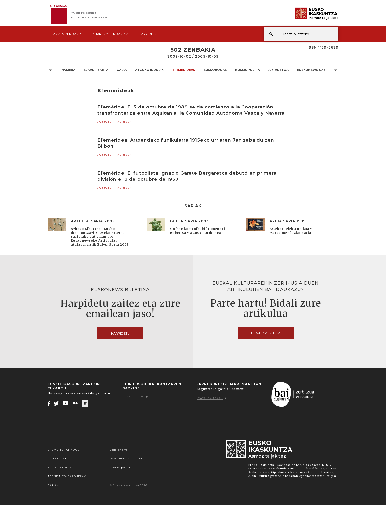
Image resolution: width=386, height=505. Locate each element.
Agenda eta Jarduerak (67, 476)
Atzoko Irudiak (149, 69)
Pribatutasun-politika (126, 458)
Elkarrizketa (96, 69)
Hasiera (68, 69)
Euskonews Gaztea (314, 69)
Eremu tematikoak (63, 449)
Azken (67, 34)
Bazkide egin (135, 396)
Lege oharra (119, 449)
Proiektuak (57, 458)
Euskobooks (215, 69)
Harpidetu (148, 34)
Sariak (53, 485)
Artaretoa (278, 69)
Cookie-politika (121, 467)
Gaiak (122, 69)
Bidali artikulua (265, 333)
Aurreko (110, 34)
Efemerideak (183, 69)
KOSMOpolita (247, 69)
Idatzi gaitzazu (211, 398)
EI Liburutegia (60, 467)
